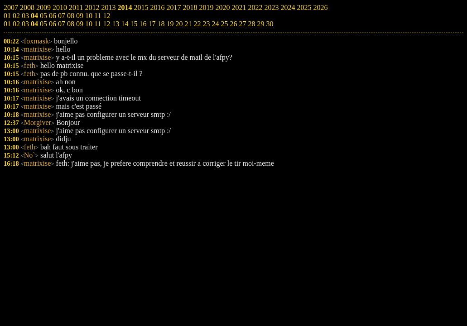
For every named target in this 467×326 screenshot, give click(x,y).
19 (169, 24)
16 (142, 24)
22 (197, 24)
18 (160, 24)
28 (251, 24)
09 (79, 24)
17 (151, 24)
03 (25, 24)
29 (260, 24)
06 (52, 24)
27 (242, 24)
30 (269, 24)
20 (179, 24)
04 (34, 24)
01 (7, 24)
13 (115, 24)
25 (224, 24)
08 (70, 24)
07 (61, 24)
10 (88, 24)
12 (106, 24)
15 (133, 24)
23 (206, 24)
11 (97, 24)
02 (16, 24)
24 (215, 24)
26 (233, 24)
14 (124, 24)
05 (43, 24)
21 (188, 24)
